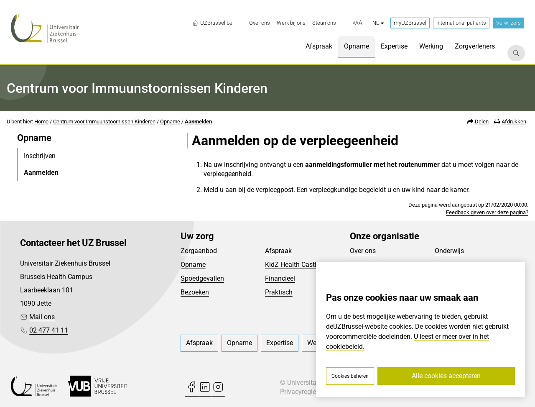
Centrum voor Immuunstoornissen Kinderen (104, 121)
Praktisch (279, 292)
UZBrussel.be (212, 23)
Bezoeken (195, 292)
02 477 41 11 (48, 330)
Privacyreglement (305, 392)
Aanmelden (198, 121)
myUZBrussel (410, 23)
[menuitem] (259, 23)
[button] (357, 23)
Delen (482, 121)
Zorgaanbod (199, 251)
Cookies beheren (350, 376)
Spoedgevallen (202, 278)
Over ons (363, 251)
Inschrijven (40, 156)
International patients (461, 23)
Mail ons (42, 317)
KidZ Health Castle (292, 265)
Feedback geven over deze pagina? (487, 212)
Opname (170, 121)
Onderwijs (449, 251)
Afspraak (278, 251)
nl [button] (378, 23)
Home (41, 121)
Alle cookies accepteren (446, 376)
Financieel (280, 278)
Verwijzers (508, 23)
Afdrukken (514, 121)
